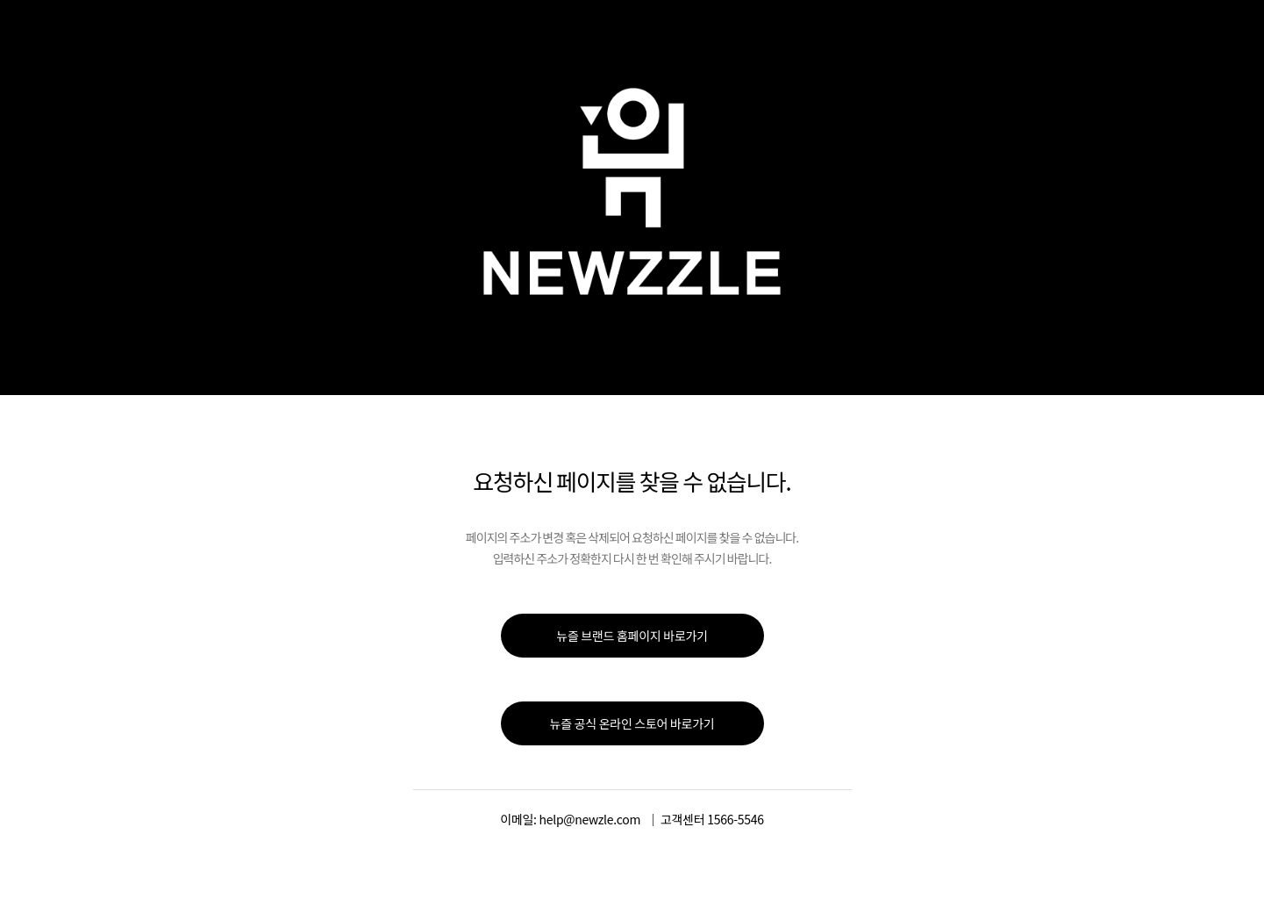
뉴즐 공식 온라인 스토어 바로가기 (632, 723)
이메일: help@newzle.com (570, 819)
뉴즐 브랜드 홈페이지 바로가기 (631, 635)
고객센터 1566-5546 (712, 819)
